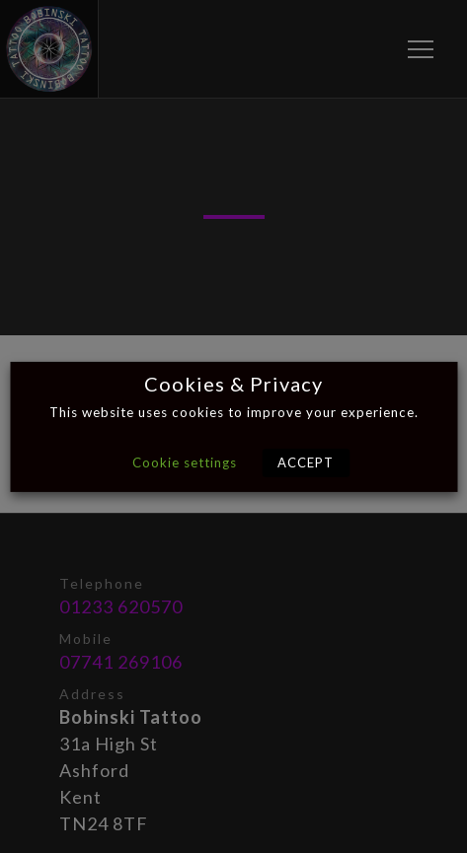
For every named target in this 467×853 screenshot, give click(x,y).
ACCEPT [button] (305, 462)
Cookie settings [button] (184, 462)
